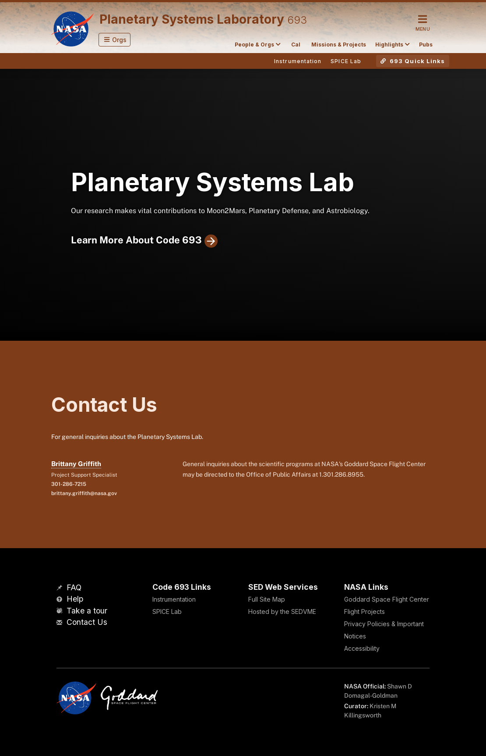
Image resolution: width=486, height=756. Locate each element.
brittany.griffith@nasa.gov (84, 493)
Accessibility (362, 648)
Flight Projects (364, 611)
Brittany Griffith (76, 463)
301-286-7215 (68, 484)
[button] (114, 39)
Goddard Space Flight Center (386, 599)
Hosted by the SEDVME (282, 611)
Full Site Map (266, 599)
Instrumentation (174, 599)
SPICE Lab (167, 611)
